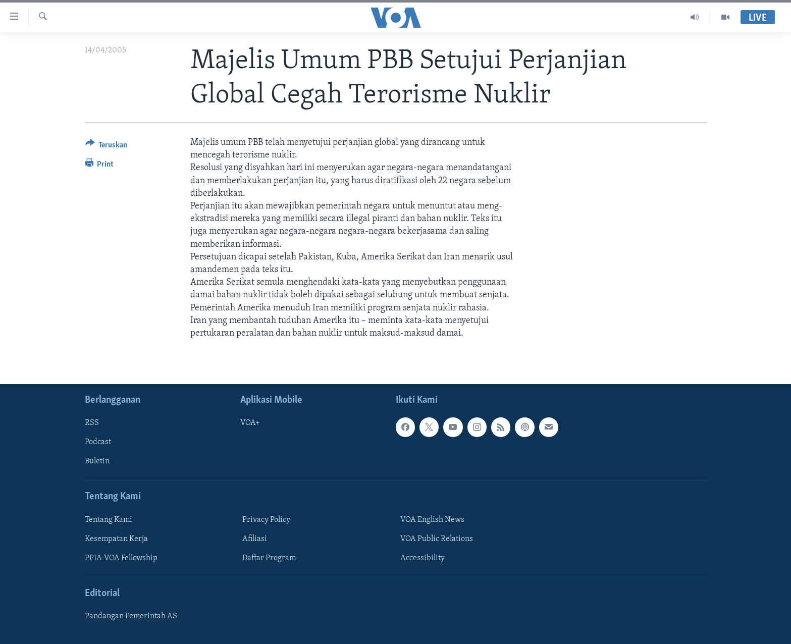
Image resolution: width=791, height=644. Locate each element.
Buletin (97, 462)
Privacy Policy (266, 520)
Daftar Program (269, 558)
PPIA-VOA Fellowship (121, 558)
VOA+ (250, 423)
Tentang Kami (108, 520)
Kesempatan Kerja (116, 539)
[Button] (106, 146)
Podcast (98, 442)
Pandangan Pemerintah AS (131, 616)
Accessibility (422, 558)
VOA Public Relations (436, 539)
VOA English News (432, 520)
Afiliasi (254, 539)
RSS (92, 423)
